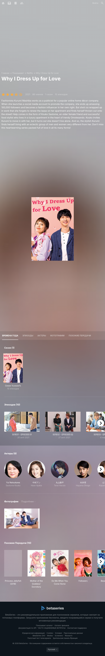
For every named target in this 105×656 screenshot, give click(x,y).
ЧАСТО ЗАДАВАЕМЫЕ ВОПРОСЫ (51, 628)
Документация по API (27, 628)
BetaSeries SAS (39, 636)
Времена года (10, 335)
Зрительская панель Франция (65, 638)
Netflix (30, 73)
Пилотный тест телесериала (39, 638)
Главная (5, 73)
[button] (13, 474)
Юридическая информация (33, 633)
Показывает (18, 73)
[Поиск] (102, 3)
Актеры (41, 335)
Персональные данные (73, 633)
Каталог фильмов (62, 625)
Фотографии (57, 335)
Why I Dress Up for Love (47, 73)
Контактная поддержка (77, 628)
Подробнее (27, 501)
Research (68, 636)
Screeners (59, 636)
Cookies (50, 633)
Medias (50, 636)
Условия (58, 633)
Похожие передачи (80, 335)
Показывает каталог (44, 625)
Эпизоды (27, 335)
